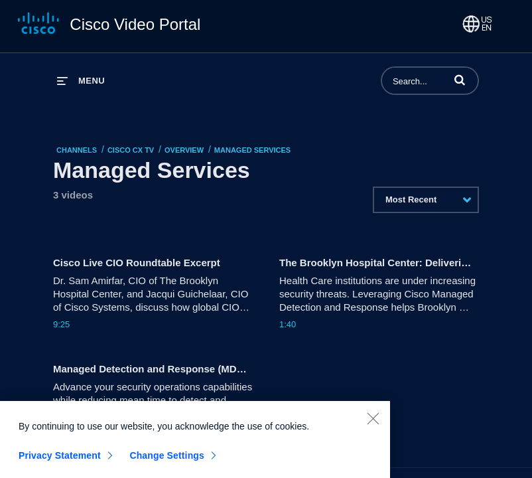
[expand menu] (81, 80)
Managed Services (252, 150)
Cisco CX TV (130, 150)
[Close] (372, 424)
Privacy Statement (60, 461)
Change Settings (166, 461)
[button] (460, 80)
